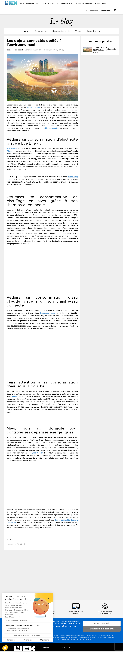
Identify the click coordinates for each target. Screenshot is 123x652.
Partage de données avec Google (18, 628)
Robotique (100, 3)
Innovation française (48, 313)
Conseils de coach (15, 50)
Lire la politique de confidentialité (16, 620)
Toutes (26, 31)
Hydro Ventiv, (37, 453)
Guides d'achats (93, 31)
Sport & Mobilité (49, 3)
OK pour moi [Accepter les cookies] (44, 640)
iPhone (9, 151)
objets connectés (51, 128)
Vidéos (78, 31)
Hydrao (15, 397)
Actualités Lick (41, 31)
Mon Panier (106, 11)
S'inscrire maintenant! (102, 629)
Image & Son (67, 3)
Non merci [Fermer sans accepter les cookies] (11, 640)
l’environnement (34, 107)
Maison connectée (29, 3)
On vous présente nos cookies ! (17, 630)
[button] (5, 648)
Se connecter (92, 11)
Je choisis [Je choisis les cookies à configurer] (28, 640)
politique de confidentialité (81, 639)
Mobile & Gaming (84, 3)
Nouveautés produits (61, 31)
